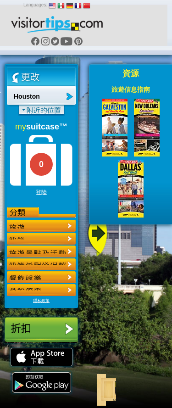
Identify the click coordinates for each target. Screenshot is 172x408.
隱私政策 (41, 300)
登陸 (41, 192)
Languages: (35, 4)
